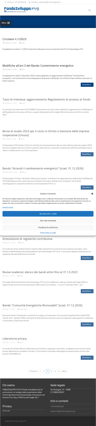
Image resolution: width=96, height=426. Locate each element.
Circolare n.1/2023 (14, 39)
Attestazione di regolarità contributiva (27, 240)
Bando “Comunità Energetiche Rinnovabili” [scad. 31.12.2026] (42, 306)
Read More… (87, 85)
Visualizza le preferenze (48, 227)
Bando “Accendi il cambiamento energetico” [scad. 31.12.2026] (43, 169)
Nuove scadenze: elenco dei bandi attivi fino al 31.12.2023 (40, 273)
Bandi (24, 173)
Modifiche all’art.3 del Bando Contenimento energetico (38, 65)
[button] (92, 193)
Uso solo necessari (48, 220)
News (23, 43)
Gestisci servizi (7, 207)
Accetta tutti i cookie (48, 214)
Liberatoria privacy (14, 340)
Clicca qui (6, 411)
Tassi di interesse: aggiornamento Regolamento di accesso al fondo (46, 100)
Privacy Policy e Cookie (48, 232)
